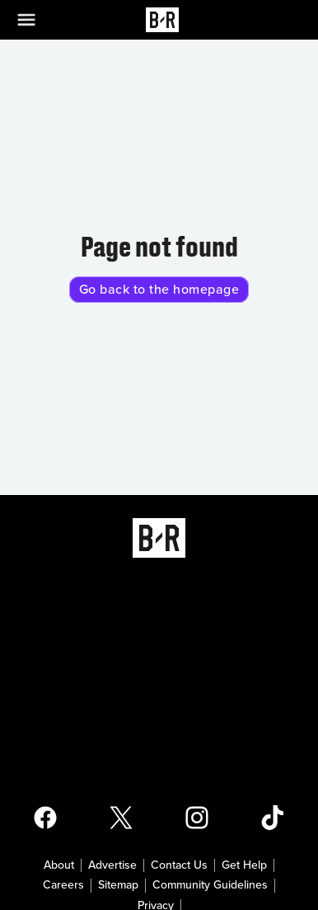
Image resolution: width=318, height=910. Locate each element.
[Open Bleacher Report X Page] (121, 817)
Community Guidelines (210, 885)
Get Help (244, 865)
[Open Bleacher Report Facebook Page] (45, 817)
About (59, 865)
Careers (63, 885)
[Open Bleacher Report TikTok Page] (272, 817)
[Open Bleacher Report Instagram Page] (196, 817)
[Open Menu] (36, 20)
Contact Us (179, 865)
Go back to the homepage (159, 289)
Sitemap (118, 885)
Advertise (112, 865)
